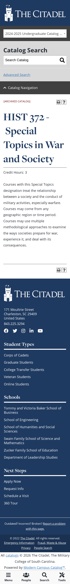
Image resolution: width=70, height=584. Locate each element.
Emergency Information (19, 543)
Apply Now (12, 481)
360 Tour (11, 503)
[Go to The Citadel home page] (35, 13)
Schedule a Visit (16, 496)
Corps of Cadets (16, 355)
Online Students (16, 384)
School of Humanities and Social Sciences (29, 429)
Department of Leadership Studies (31, 457)
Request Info (14, 488)
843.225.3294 (14, 323)
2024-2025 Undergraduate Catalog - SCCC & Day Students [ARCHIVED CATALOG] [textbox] (35, 33)
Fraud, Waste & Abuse (52, 543)
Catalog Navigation (23, 87)
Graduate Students (18, 362)
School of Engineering (21, 419)
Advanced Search (16, 74)
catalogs (12, 555)
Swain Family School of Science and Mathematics (32, 440)
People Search (43, 548)
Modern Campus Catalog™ (44, 567)
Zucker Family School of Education (31, 450)
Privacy (26, 548)
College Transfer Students (24, 369)
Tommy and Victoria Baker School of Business (32, 410)
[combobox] (35, 33)
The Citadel (27, 538)
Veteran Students (17, 377)
